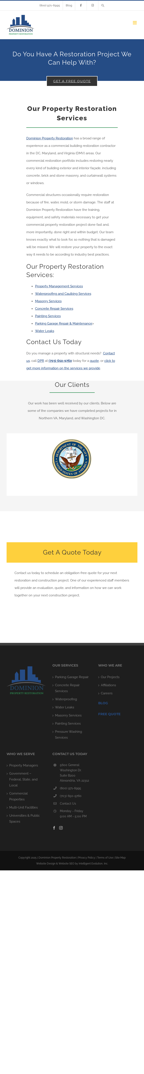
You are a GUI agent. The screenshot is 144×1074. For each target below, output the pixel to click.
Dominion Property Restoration (49, 138)
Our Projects (110, 677)
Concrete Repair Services (54, 309)
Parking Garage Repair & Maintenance (63, 323)
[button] (102, 5)
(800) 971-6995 (70, 788)
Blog (103, 703)
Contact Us (68, 803)
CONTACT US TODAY (69, 754)
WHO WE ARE (110, 665)
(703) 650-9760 (71, 796)
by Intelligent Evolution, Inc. (91, 863)
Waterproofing (66, 699)
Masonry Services (48, 301)
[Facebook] (54, 828)
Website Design (45, 863)
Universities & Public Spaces (24, 818)
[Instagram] (61, 828)
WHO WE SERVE (21, 754)
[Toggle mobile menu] (135, 22)
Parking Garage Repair (72, 677)
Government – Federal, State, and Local (23, 779)
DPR (40, 361)
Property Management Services (59, 286)
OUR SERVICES (65, 665)
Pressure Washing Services (68, 735)
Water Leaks (44, 331)
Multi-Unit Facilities (23, 807)
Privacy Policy (86, 857)
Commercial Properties (18, 796)
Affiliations (108, 685)
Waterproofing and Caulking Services (63, 294)
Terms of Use (105, 857)
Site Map (120, 857)
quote (94, 361)
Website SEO (66, 863)
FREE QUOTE (109, 714)
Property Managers (23, 765)
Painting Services (48, 316)
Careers (106, 693)
